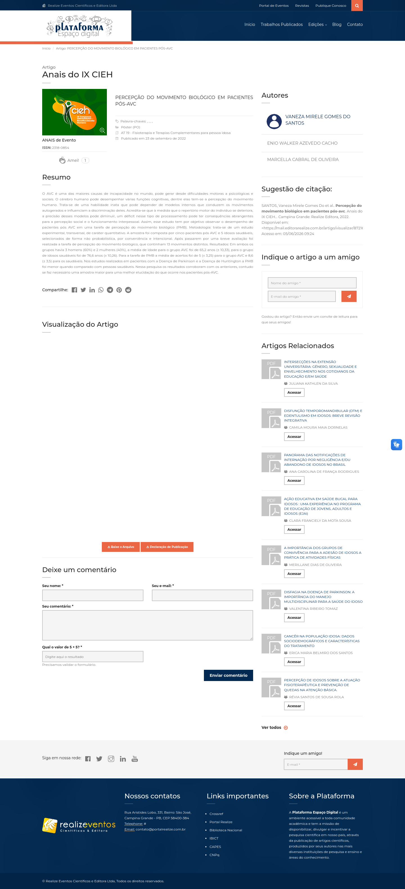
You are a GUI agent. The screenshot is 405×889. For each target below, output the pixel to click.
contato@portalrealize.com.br (161, 829)
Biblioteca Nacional (226, 830)
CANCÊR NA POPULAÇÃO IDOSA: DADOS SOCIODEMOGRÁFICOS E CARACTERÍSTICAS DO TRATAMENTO (321, 642)
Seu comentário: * (57, 608)
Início (249, 25)
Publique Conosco (331, 5)
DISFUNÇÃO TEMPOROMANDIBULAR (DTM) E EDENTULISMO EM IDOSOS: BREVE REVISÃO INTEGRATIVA (323, 417)
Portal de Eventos (274, 5)
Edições (315, 25)
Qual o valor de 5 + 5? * (62, 648)
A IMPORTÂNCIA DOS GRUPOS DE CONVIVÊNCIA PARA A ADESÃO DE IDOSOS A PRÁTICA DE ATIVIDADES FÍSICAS (322, 554)
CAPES (215, 847)
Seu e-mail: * (163, 587)
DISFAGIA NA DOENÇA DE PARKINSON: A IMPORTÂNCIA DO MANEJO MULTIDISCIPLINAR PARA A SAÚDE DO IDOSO (323, 598)
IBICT (214, 838)
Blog (337, 25)
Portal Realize (221, 822)
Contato (355, 25)
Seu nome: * (52, 587)
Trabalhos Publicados (282, 25)
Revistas (302, 5)
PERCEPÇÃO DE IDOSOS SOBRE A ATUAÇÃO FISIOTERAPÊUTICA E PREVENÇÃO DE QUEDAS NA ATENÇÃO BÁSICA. (322, 686)
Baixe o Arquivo (120, 548)
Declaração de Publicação (167, 548)
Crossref (216, 814)
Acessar (294, 394)
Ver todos (272, 729)
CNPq (214, 855)
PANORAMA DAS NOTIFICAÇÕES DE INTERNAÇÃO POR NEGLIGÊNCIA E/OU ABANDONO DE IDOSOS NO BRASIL (317, 461)
